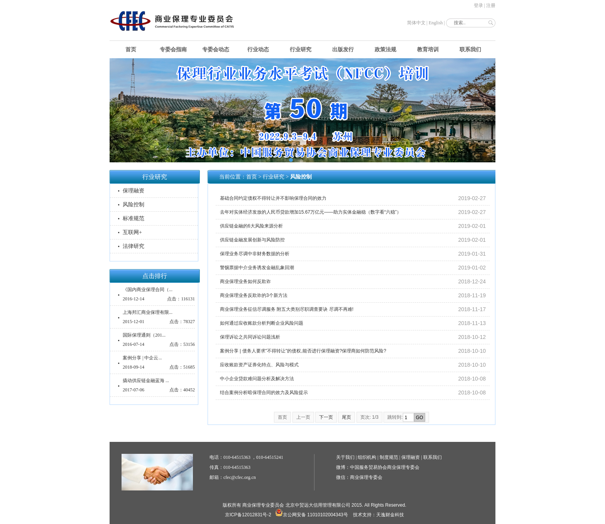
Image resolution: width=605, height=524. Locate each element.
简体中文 (416, 22)
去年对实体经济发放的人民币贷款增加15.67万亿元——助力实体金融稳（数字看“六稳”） (310, 212)
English (436, 22)
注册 (490, 5)
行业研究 (300, 49)
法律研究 (133, 246)
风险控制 (133, 204)
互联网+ (132, 232)
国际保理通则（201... (144, 335)
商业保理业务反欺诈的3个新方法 (253, 295)
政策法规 (385, 49)
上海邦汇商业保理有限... (147, 312)
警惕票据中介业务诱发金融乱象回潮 (257, 267)
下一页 (326, 417)
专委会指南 (173, 49)
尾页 (346, 417)
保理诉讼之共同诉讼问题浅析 (250, 337)
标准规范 (133, 218)
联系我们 (470, 49)
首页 (130, 49)
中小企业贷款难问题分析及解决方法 (257, 378)
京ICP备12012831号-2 (248, 514)
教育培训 (428, 49)
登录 (478, 5)
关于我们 (345, 457)
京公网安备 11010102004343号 (311, 514)
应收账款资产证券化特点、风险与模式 (259, 364)
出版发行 (343, 49)
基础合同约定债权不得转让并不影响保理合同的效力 (273, 198)
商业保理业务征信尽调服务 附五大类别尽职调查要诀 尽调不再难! (286, 309)
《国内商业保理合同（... (147, 289)
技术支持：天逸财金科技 (378, 514)
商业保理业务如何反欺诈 (245, 281)
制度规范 (389, 457)
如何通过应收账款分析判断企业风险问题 (261, 323)
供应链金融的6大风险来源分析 (251, 226)
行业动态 (258, 49)
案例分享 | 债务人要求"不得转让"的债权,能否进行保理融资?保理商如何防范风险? (303, 351)
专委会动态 (215, 49)
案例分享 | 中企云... (142, 358)
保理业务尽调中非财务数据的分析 (254, 253)
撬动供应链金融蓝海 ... (146, 380)
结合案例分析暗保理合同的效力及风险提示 (264, 392)
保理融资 (133, 191)
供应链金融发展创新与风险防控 (252, 240)
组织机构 (367, 457)
